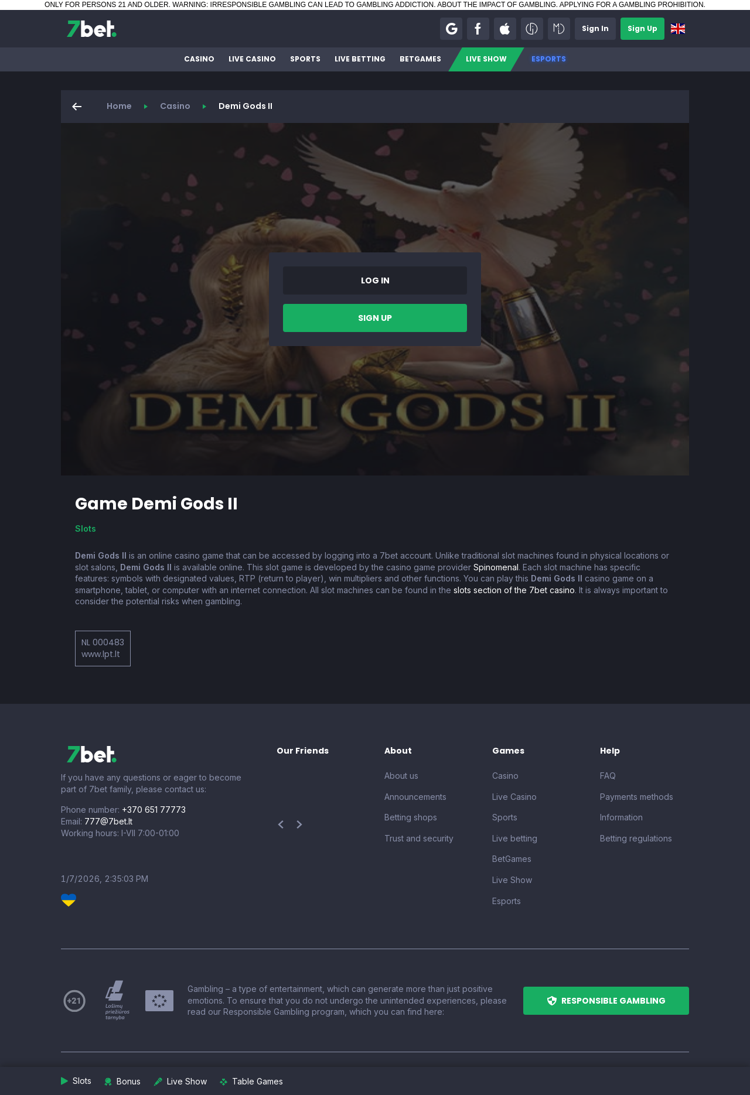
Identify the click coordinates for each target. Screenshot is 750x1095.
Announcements (415, 797)
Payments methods (636, 797)
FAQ (608, 776)
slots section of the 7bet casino (514, 590)
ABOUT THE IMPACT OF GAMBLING (496, 5)
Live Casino (252, 59)
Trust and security (419, 838)
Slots (85, 528)
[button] (451, 29)
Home (119, 106)
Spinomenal (496, 567)
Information (621, 817)
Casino (199, 59)
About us (401, 776)
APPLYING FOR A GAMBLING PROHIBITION (632, 5)
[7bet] (91, 28)
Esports (548, 59)
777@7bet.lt (108, 821)
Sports (305, 59)
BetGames (420, 59)
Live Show (486, 59)
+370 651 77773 (154, 810)
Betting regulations (636, 838)
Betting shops (410, 817)
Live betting (360, 59)
